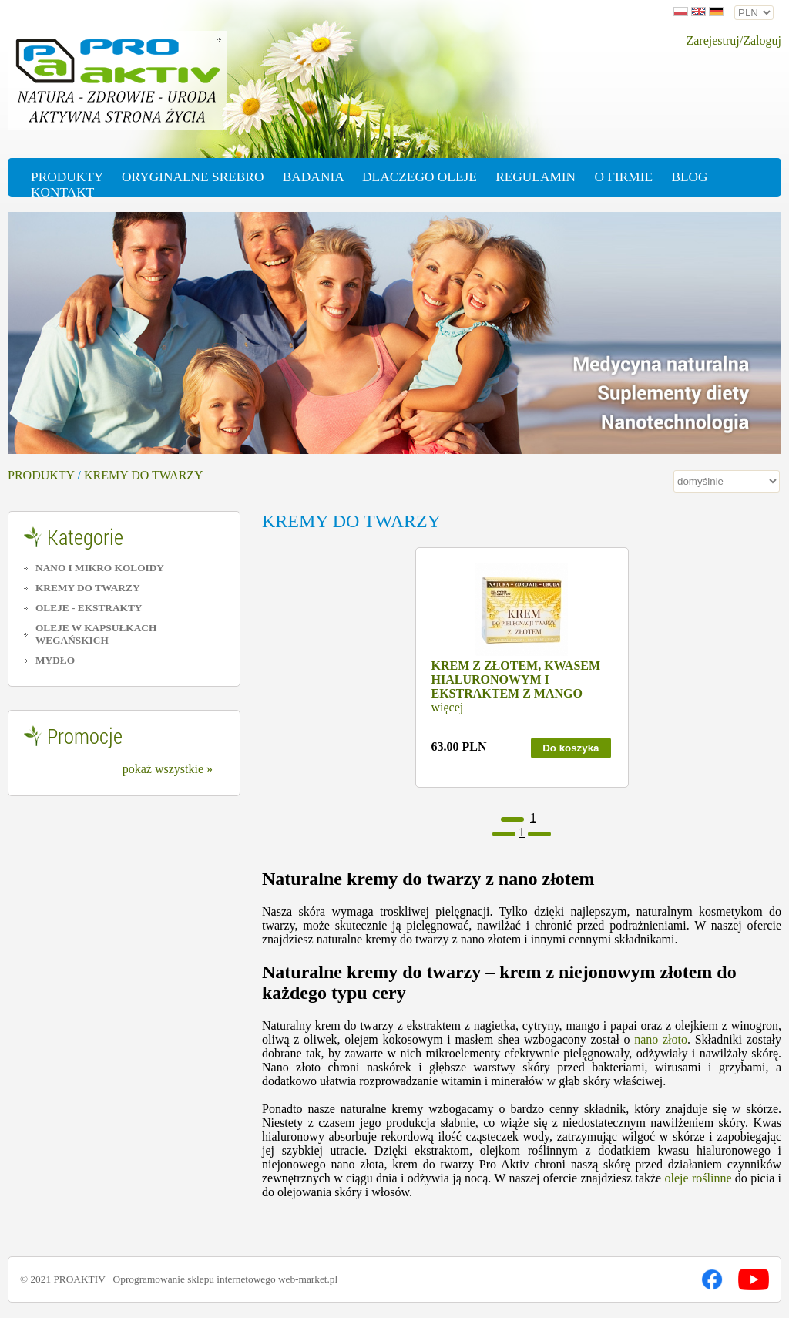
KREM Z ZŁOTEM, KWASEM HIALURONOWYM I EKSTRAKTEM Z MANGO (516, 679)
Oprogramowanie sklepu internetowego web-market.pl (225, 1279)
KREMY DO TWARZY (143, 475)
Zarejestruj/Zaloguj (733, 40)
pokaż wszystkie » (168, 768)
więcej (447, 707)
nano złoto (660, 1039)
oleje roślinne (698, 1178)
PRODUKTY (41, 475)
